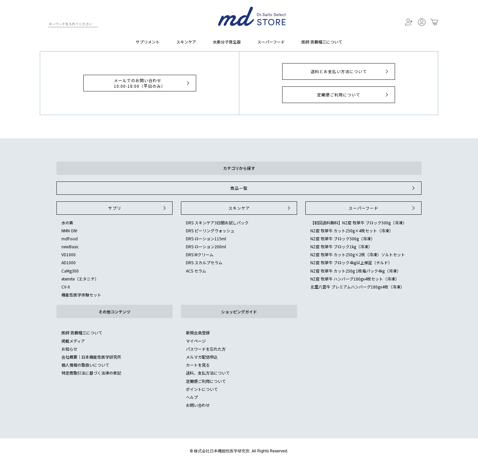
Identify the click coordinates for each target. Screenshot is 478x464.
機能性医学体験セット (81, 294)
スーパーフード (271, 42)
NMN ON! (69, 230)
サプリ (138, 208)
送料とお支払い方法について (350, 71)
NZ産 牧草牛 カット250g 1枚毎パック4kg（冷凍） (355, 271)
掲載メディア (73, 341)
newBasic (70, 246)
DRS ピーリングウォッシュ (210, 230)
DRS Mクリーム (199, 254)
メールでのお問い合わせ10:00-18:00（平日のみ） (152, 83)
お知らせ (69, 349)
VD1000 (68, 254)
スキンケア (186, 42)
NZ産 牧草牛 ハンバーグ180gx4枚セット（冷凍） (354, 279)
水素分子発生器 (227, 42)
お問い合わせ (198, 405)
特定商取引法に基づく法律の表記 (91, 373)
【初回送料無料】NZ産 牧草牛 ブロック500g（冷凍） (358, 222)
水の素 (67, 222)
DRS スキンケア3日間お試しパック (217, 222)
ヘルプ (192, 397)
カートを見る (198, 365)
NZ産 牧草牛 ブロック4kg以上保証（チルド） (351, 262)
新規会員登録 (198, 332)
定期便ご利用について (353, 95)
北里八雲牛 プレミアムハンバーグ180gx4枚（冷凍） (357, 287)
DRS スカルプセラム (204, 262)
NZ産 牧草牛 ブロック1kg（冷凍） (341, 246)
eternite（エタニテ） (80, 279)
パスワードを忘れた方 (206, 349)
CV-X (65, 287)
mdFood (69, 238)
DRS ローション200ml (206, 246)
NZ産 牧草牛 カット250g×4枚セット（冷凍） (351, 230)
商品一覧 (323, 188)
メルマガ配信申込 (202, 357)
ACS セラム (196, 271)
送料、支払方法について (208, 373)
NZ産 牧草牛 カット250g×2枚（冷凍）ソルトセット (357, 254)
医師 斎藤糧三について (321, 42)
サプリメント (148, 42)
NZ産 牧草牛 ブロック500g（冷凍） (342, 238)
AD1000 (68, 262)
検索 (42, 25)
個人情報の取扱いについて (85, 365)
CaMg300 (70, 271)
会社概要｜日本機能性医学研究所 (91, 357)
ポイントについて (202, 389)
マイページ (196, 341)
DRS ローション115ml (206, 238)
